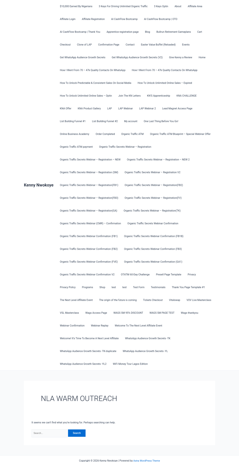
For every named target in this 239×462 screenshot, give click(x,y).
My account (96, 121)
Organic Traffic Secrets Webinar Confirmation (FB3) (88, 248)
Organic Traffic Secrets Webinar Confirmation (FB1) (144, 223)
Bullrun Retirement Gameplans (169, 31)
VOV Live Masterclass (88, 300)
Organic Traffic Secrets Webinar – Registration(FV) (87, 197)
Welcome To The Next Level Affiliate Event (188, 312)
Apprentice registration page (121, 31)
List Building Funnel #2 (72, 121)
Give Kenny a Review (177, 57)
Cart (194, 31)
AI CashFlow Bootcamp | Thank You (79, 31)
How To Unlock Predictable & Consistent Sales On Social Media (95, 82)
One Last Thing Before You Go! (125, 121)
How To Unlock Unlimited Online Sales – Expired (163, 82)
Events (163, 44)
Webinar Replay (150, 312)
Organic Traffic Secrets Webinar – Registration (85, 146)
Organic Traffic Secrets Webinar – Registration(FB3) (152, 185)
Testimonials (193, 274)
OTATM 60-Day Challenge (196, 261)
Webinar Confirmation (124, 312)
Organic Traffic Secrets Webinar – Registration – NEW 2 (90, 159)
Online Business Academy (162, 121)
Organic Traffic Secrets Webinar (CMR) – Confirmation (152, 210)
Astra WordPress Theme (146, 448)
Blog (144, 31)
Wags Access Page (140, 300)
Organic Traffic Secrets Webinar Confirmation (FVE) (151, 248)
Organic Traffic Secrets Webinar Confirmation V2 (150, 261)
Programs (129, 274)
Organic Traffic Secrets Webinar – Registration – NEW (146, 146)
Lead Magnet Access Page (154, 108)
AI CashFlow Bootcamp (121, 19)
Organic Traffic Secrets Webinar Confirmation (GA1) (88, 261)
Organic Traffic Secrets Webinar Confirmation (84, 223)
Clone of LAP (66, 44)
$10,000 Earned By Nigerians (75, 6)
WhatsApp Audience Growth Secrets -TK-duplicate (87, 338)
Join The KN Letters (127, 95)
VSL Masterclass (114, 300)
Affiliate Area (189, 6)
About (173, 6)
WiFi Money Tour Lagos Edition (128, 351)
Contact (109, 44)
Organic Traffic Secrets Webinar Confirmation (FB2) (152, 236)
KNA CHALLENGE (182, 95)
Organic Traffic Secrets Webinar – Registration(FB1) (149, 172)
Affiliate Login (67, 19)
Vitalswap (64, 300)
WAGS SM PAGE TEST (71, 312)
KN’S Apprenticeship (155, 95)
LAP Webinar (104, 108)
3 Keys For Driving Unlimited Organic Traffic (121, 6)
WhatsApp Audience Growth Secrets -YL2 (82, 351)
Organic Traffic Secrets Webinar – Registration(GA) (150, 197)
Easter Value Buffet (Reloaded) (136, 44)
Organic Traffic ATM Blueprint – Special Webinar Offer (117, 134)
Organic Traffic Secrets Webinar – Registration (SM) (156, 159)
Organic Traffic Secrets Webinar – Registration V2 (87, 172)
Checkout (206, 31)
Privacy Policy (111, 274)
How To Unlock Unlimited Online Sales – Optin (85, 95)
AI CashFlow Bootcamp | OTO (156, 19)
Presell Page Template (72, 274)
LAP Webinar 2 (125, 108)
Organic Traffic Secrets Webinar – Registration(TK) (87, 210)
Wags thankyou (98, 312)
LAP (89, 108)
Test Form (175, 274)
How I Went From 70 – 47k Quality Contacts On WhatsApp (92, 70)
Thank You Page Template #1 (75, 287)
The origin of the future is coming (154, 287)
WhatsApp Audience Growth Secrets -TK (146, 325)
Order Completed (192, 121)
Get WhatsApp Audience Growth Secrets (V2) (135, 57)
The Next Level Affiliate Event (114, 287)
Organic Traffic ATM (70, 134)
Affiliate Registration (91, 19)
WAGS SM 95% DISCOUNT (171, 300)
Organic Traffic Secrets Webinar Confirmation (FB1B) (89, 236)
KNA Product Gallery (70, 108)
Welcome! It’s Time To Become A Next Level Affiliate (88, 325)
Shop (143, 274)
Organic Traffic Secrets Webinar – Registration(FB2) (88, 185)
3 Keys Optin (158, 6)
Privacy (94, 274)
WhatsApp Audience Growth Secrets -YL (143, 338)
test (153, 274)
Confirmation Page (89, 44)
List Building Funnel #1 (187, 108)
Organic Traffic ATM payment (168, 134)
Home (197, 57)
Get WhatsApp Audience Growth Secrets (82, 57)
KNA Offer (203, 95)
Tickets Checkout (188, 287)
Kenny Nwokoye (39, 178)
